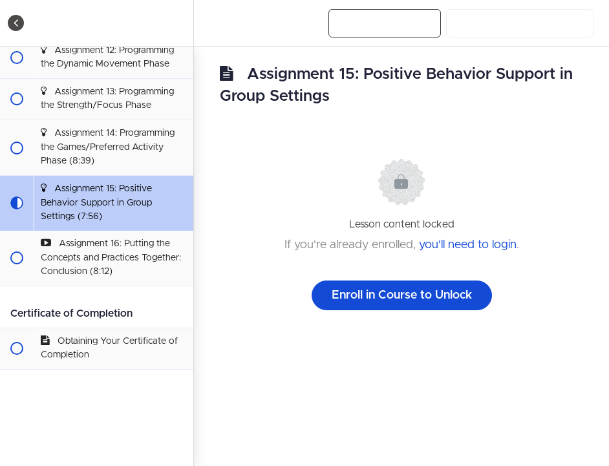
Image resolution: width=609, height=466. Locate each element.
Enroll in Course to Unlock (402, 295)
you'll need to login (468, 245)
